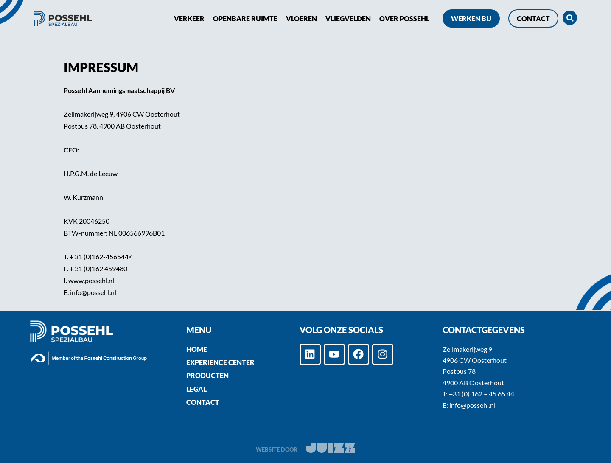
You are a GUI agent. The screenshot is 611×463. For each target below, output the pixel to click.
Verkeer (189, 18)
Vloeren (301, 18)
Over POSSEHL (404, 18)
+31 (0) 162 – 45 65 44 (481, 394)
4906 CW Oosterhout (475, 360)
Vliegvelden (348, 18)
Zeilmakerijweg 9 (467, 349)
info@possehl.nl (93, 292)
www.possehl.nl (91, 280)
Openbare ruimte (245, 18)
